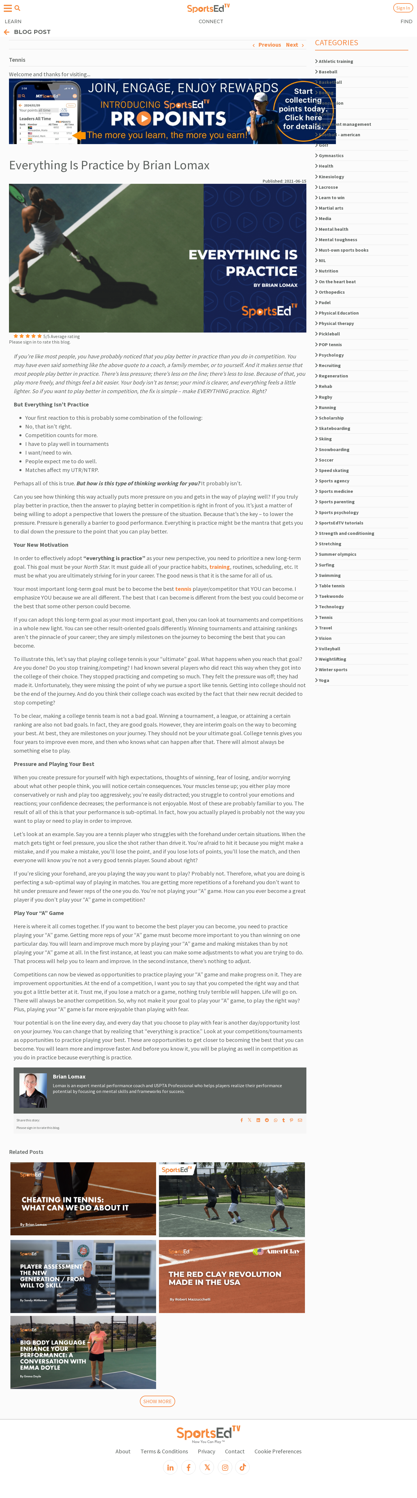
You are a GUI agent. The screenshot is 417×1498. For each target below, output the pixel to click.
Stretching (328, 543)
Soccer (324, 460)
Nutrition (326, 271)
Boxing (324, 92)
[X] (207, 1467)
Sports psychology (337, 512)
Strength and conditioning (344, 533)
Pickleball (327, 334)
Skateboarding (332, 428)
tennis (183, 588)
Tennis (324, 617)
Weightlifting (330, 659)
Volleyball (327, 648)
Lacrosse (326, 187)
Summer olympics (335, 554)
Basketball (328, 82)
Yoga (322, 680)
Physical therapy (334, 323)
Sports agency (332, 481)
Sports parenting (335, 501)
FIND (406, 21)
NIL (320, 260)
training (219, 566)
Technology (329, 606)
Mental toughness (336, 239)
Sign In (403, 8)
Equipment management (343, 124)
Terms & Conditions (164, 1451)
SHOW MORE (157, 1401)
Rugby (323, 397)
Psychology (329, 355)
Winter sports (331, 669)
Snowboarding (332, 449)
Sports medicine (334, 491)
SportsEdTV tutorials (339, 523)
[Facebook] (188, 1467)
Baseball (326, 72)
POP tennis (328, 344)
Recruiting (328, 365)
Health (324, 166)
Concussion (329, 103)
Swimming (328, 575)
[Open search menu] (17, 8)
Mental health (331, 229)
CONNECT (211, 21)
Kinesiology (329, 176)
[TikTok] (242, 1467)
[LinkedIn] (170, 1467)
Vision (323, 638)
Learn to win (330, 197)
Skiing (323, 439)
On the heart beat (335, 281)
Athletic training (334, 61)
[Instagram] (225, 1467)
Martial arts (329, 208)
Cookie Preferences (278, 1451)
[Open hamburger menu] (8, 8)
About (123, 1451)
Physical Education (337, 313)
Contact (235, 1451)
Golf (321, 145)
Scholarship (329, 418)
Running (325, 407)
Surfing (324, 565)
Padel (323, 302)
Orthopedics (330, 292)
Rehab (323, 386)
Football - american (337, 134)
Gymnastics (329, 155)
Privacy (206, 1451)
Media (323, 218)
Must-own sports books (342, 250)
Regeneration (331, 376)
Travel (323, 628)
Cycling (324, 114)
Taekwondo (329, 596)
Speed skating (332, 470)
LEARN (13, 21)
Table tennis (330, 586)
